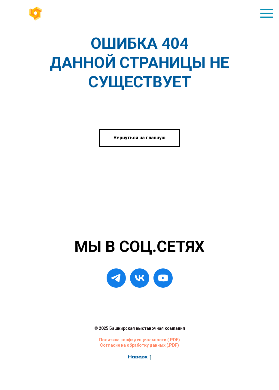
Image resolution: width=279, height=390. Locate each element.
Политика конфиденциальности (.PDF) (139, 339)
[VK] (139, 278)
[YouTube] (163, 278)
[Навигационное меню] (266, 13)
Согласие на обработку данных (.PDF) (139, 345)
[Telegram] (116, 278)
